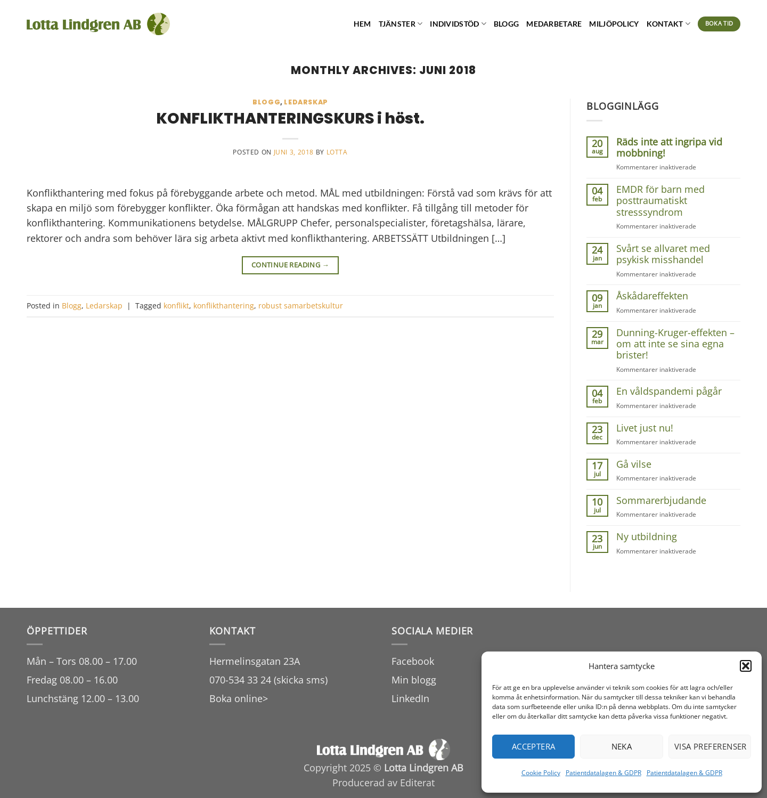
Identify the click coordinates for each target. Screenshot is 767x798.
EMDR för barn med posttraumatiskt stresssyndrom (660, 201)
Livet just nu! (644, 428)
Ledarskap (306, 102)
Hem (362, 23)
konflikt (176, 305)
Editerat (417, 782)
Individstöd (458, 24)
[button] (745, 666)
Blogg (506, 23)
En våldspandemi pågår (669, 391)
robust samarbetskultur (300, 305)
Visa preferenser (710, 746)
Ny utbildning (646, 536)
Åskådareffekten (652, 296)
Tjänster (401, 24)
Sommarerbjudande (661, 500)
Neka (621, 746)
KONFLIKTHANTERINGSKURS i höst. (290, 118)
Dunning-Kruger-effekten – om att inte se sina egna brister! (675, 344)
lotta (337, 152)
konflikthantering (223, 305)
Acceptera (534, 746)
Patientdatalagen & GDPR (603, 772)
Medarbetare (554, 23)
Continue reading (290, 265)
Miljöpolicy (614, 23)
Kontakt (668, 24)
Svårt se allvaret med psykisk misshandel (663, 254)
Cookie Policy (540, 772)
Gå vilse (633, 464)
